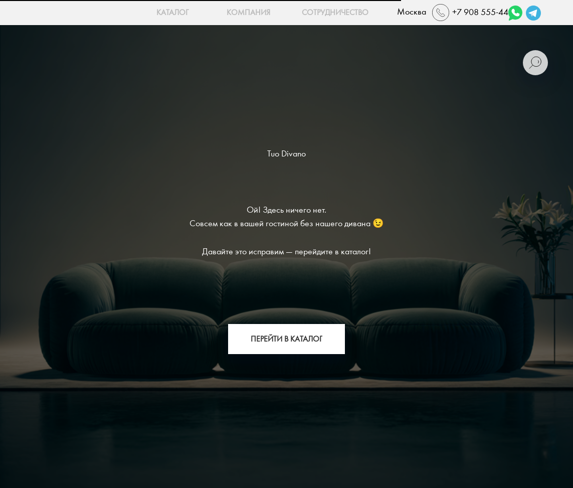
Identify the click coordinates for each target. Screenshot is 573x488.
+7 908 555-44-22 (486, 12)
